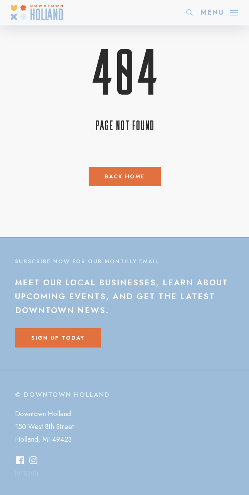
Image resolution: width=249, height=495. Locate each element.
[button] (219, 12)
